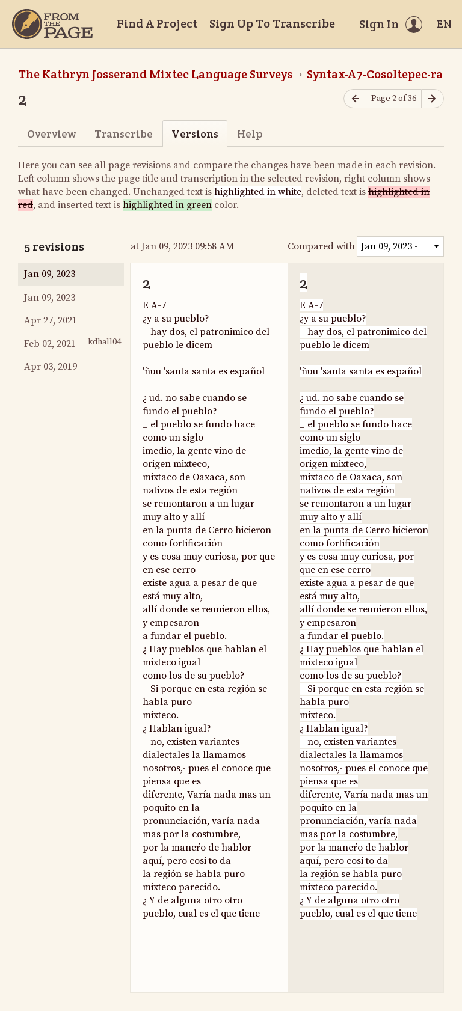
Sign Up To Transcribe (272, 23)
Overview (51, 134)
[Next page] (432, 99)
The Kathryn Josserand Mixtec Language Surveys (155, 74)
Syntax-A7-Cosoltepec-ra (375, 74)
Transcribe (123, 134)
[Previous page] (354, 99)
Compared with (321, 246)
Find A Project (157, 23)
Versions (194, 134)
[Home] (52, 24)
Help (250, 134)
